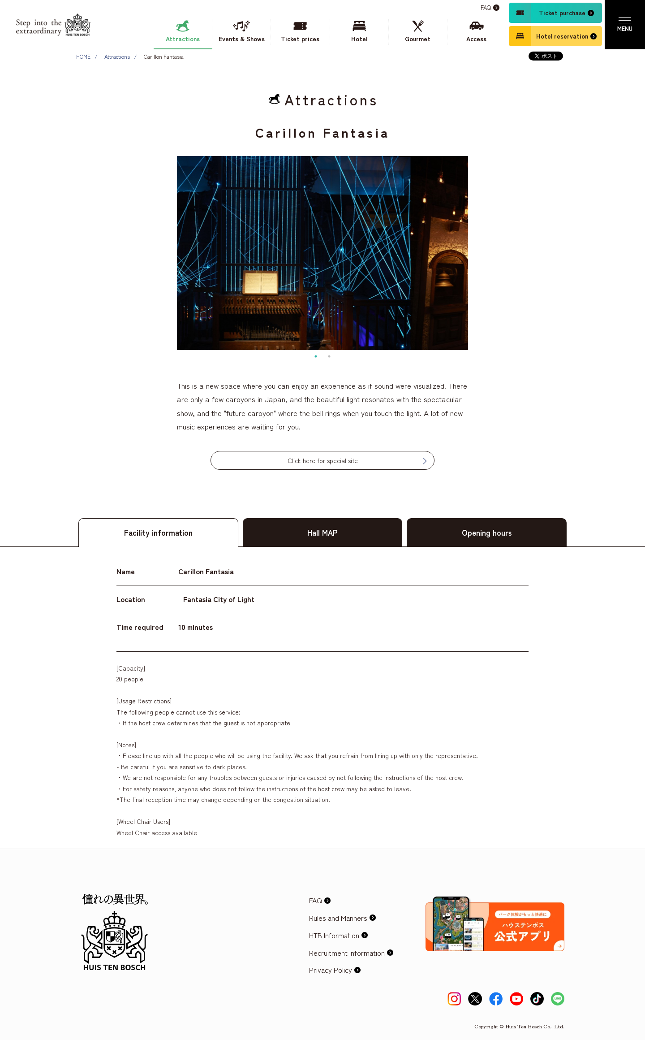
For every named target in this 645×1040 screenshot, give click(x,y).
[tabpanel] (322, 253)
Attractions (117, 56)
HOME (83, 56)
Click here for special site (323, 460)
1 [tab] (315, 356)
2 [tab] (329, 356)
